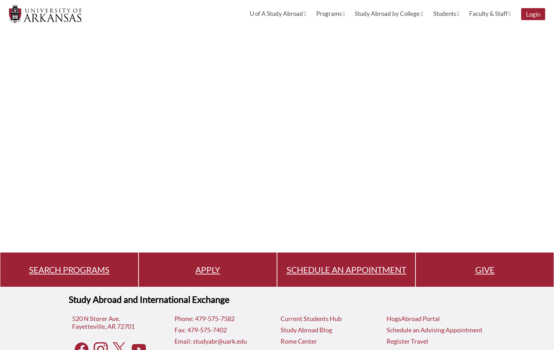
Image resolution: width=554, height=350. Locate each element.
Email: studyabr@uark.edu (211, 341)
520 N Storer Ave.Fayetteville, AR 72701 (103, 322)
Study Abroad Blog (306, 330)
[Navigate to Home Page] (45, 14)
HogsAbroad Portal (413, 318)
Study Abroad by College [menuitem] (389, 13)
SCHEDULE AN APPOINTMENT (346, 270)
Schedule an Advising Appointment (435, 330)
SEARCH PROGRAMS (69, 270)
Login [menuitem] (533, 14)
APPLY (207, 270)
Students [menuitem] (446, 13)
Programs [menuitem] (330, 13)
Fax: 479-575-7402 (201, 330)
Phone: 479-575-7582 (205, 318)
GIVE (485, 270)
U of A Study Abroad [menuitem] (278, 13)
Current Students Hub (311, 318)
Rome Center (299, 341)
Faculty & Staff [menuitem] (490, 13)
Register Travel (407, 341)
